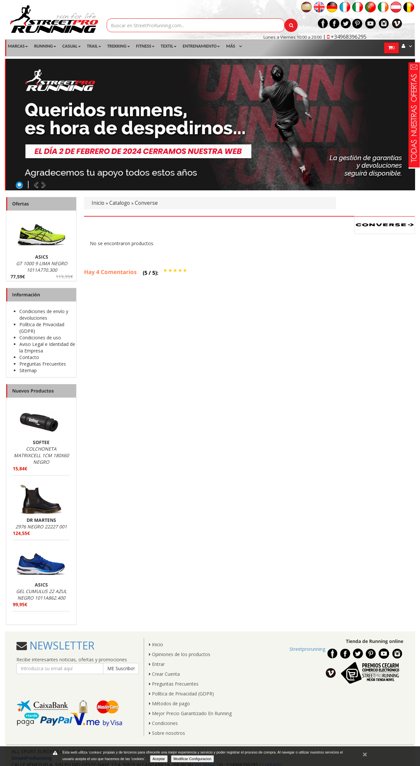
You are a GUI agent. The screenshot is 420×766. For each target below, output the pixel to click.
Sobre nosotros (167, 733)
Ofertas (20, 204)
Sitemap (28, 370)
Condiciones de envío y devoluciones (43, 314)
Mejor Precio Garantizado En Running (190, 713)
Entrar (157, 664)
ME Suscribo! (121, 668)
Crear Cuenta (164, 674)
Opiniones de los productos (179, 654)
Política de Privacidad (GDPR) (181, 694)
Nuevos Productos (33, 391)
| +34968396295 (345, 36)
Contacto (29, 357)
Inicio (98, 203)
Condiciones (163, 723)
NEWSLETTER (60, 645)
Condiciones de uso (40, 337)
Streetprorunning (307, 649)
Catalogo (119, 203)
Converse (146, 203)
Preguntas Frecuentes (42, 364)
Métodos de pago (169, 703)
